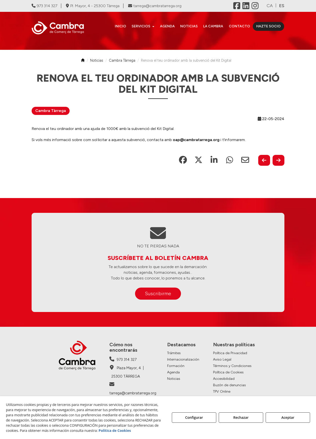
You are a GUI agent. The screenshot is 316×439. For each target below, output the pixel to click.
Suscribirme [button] (158, 293)
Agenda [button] (173, 372)
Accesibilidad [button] (224, 379)
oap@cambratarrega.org (196, 139)
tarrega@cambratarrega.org (154, 5)
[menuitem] (120, 26)
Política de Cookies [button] (228, 372)
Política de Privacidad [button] (230, 353)
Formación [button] (175, 366)
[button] (60, 27)
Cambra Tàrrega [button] (50, 110)
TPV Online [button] (221, 391)
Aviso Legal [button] (222, 359)
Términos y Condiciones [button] (232, 366)
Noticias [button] (173, 379)
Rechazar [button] (241, 417)
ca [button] (270, 5)
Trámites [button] (174, 353)
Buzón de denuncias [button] (229, 385)
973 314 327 (44, 5)
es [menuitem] (281, 5)
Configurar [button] (194, 417)
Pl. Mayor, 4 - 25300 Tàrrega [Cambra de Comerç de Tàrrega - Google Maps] (92, 5)
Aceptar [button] (288, 417)
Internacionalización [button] (183, 359)
